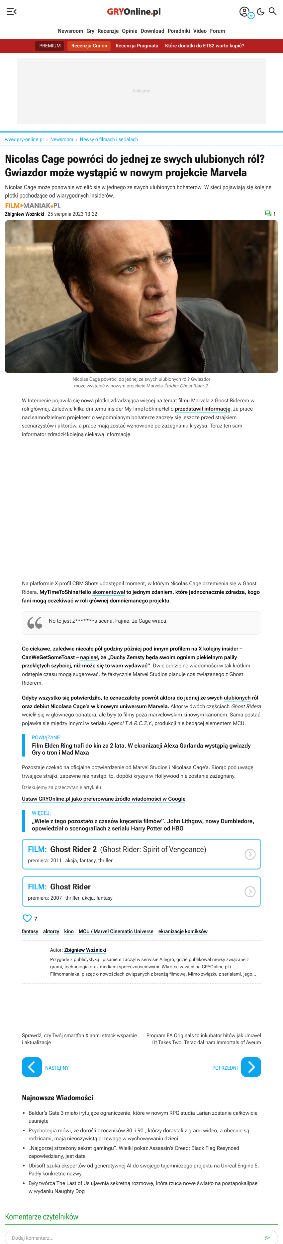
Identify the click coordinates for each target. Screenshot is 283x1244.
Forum (217, 31)
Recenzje (108, 31)
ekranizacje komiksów (183, 931)
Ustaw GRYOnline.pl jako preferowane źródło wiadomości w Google (103, 799)
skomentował (108, 592)
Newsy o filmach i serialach (109, 139)
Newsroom (70, 31)
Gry (90, 31)
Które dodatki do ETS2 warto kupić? (207, 46)
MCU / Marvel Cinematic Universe (116, 931)
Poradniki (179, 31)
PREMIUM (46, 46)
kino (69, 931)
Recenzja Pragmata (136, 46)
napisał (89, 657)
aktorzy (51, 931)
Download (152, 31)
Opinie (129, 31)
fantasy (30, 931)
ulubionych (237, 698)
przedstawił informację (203, 409)
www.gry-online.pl (24, 139)
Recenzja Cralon (87, 46)
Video (200, 31)
